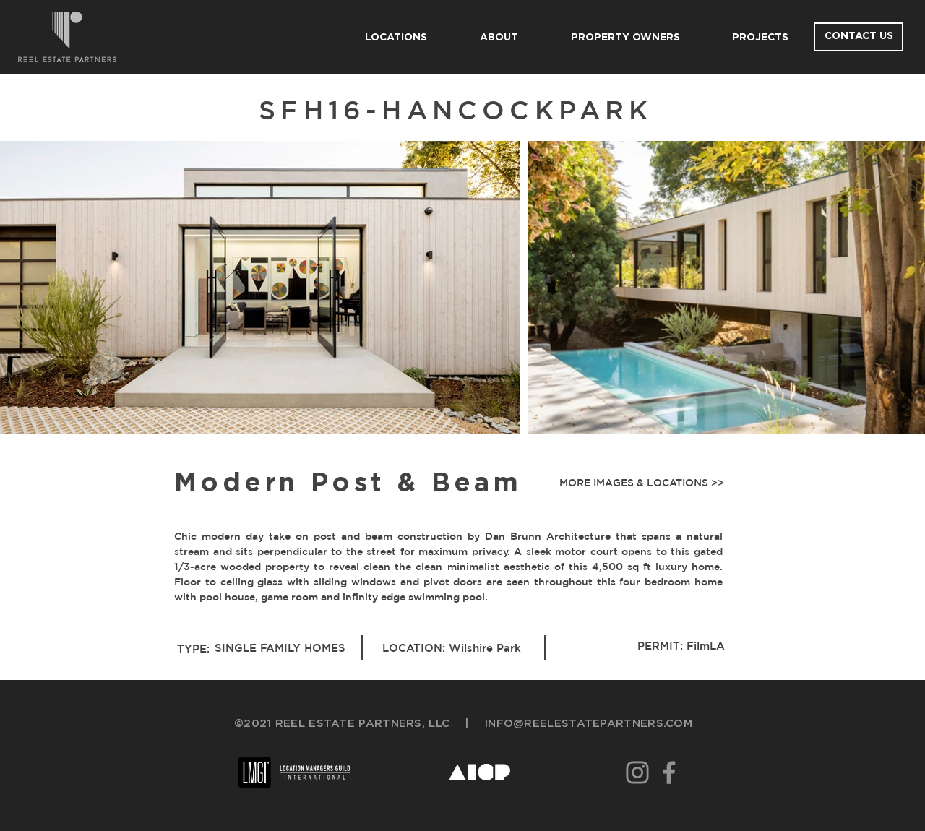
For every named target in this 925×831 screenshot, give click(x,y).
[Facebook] (669, 772)
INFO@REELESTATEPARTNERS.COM (588, 723)
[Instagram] (637, 772)
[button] (638, 483)
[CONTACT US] (858, 36)
